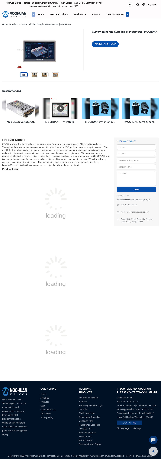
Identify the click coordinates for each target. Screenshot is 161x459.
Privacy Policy (47, 417)
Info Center (46, 413)
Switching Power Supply (90, 444)
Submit (136, 190)
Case (95, 14)
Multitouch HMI (86, 421)
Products (78, 14)
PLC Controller (85, 440)
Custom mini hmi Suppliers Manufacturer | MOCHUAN (46, 24)
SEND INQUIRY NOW (105, 44)
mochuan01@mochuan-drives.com (139, 405)
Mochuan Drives (59, 14)
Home (41, 14)
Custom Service (115, 14)
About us (45, 398)
